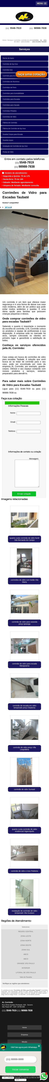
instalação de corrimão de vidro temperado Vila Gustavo (24, 912)
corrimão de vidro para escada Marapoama (24, 665)
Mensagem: (27, 472)
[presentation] (25, 442)
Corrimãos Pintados (10, 111)
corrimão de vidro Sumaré (24, 789)
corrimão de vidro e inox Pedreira (24, 871)
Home (24, 1027)
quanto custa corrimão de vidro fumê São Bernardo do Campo (24, 539)
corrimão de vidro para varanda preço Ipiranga (24, 623)
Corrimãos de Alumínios (11, 82)
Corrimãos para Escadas (12, 99)
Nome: (25, 413)
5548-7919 (15, 28)
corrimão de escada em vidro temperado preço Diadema (24, 707)
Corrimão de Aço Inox (11, 64)
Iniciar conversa (20, 1069)
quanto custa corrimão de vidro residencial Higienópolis (24, 830)
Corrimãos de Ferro (10, 87)
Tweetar (8, 207)
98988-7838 (40, 28)
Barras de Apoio (9, 58)
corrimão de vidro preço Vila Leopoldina (24, 748)
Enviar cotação (24, 494)
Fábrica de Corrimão (10, 123)
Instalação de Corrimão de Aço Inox (15, 146)
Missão (24, 1042)
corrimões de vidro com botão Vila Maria (24, 581)
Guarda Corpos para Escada (13, 134)
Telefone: (24, 431)
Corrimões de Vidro (10, 117)
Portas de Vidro (8, 152)
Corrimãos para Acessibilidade (14, 93)
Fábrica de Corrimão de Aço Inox (15, 128)
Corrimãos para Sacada (11, 105)
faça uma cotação (31, 74)
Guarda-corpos (8, 140)
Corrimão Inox (8, 70)
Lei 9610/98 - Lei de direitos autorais (29, 994)
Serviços (24, 49)
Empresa (24, 1035)
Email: (26, 422)
